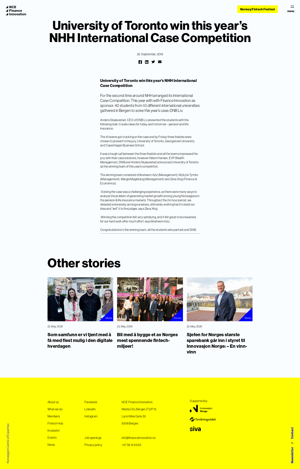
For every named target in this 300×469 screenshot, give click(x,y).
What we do (55, 409)
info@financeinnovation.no (139, 438)
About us (53, 402)
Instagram (91, 416)
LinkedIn (90, 409)
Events (52, 437)
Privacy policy (93, 445)
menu (290, 9)
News (51, 445)
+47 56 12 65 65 (131, 445)
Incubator (54, 430)
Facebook (90, 402)
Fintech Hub (55, 423)
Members (54, 416)
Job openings (92, 438)
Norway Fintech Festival (257, 9)
